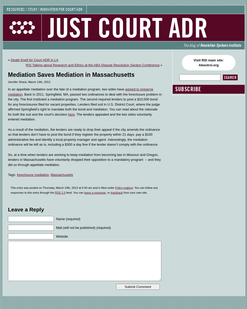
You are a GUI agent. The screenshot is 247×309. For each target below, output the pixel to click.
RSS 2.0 (60, 192)
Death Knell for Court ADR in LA (34, 60)
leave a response (95, 192)
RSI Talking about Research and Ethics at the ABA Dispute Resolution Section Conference (93, 65)
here (71, 114)
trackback (117, 192)
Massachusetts (62, 175)
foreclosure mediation (33, 175)
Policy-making (124, 187)
